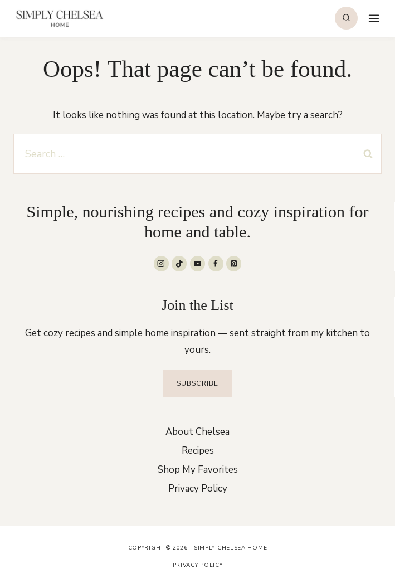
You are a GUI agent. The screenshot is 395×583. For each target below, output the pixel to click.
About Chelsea (197, 431)
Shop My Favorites (198, 469)
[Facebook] (215, 263)
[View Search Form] (346, 18)
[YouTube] (197, 263)
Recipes (198, 450)
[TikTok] (179, 263)
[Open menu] (372, 18)
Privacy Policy (197, 488)
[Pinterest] (233, 263)
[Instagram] (161, 263)
